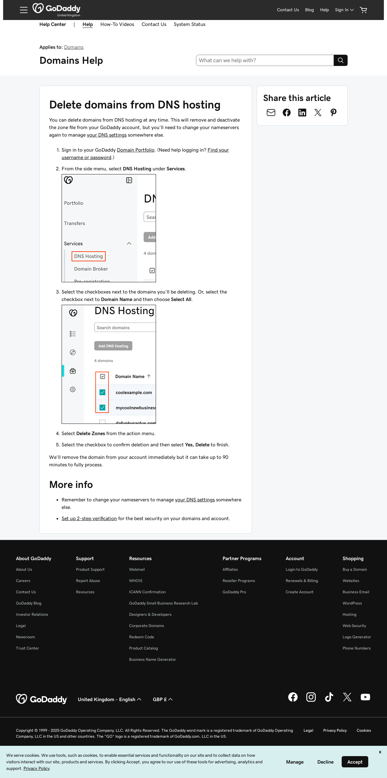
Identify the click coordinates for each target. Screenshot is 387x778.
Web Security (354, 626)
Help (324, 10)
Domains (73, 46)
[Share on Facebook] (286, 112)
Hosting (349, 614)
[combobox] (265, 60)
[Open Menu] (21, 10)
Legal (21, 626)
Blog (309, 10)
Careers (23, 581)
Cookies (364, 730)
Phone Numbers (357, 648)
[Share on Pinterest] (333, 112)
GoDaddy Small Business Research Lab (163, 603)
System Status (189, 24)
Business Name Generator (152, 659)
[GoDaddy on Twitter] (347, 700)
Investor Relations (32, 614)
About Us (24, 569)
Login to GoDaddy (302, 569)
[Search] (341, 60)
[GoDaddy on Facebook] (293, 700)
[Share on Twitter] (318, 112)
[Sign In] (345, 10)
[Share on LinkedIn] (302, 112)
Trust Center (27, 648)
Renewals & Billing (302, 581)
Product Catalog (143, 648)
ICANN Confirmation (147, 592)
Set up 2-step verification (89, 518)
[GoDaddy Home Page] (42, 699)
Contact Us (288, 10)
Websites (351, 581)
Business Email (356, 592)
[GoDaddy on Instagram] (311, 700)
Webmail (137, 569)
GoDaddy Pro (234, 592)
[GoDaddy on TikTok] (329, 700)
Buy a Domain (355, 569)
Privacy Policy (335, 730)
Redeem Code (141, 637)
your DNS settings (107, 134)
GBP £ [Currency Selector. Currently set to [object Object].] (163, 699)
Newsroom (25, 637)
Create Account (300, 592)
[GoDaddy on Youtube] (365, 700)
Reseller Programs (239, 581)
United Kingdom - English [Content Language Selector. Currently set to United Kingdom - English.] (110, 699)
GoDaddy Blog (28, 603)
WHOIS (135, 581)
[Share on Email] (271, 112)
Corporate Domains (146, 626)
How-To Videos (117, 24)
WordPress (352, 603)
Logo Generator (357, 637)
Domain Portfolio (135, 149)
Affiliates (230, 569)
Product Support (90, 569)
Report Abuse (88, 581)
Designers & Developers (150, 614)
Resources (85, 592)
